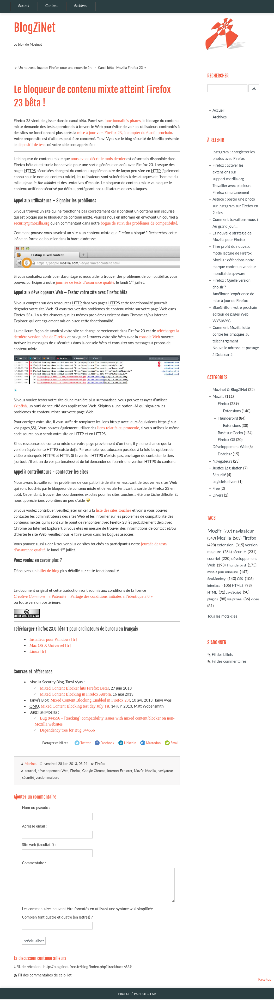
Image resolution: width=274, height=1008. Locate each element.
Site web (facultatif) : (39, 844)
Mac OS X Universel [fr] (50, 645)
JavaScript (233, 592)
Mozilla (150, 771)
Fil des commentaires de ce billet (45, 975)
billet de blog (48, 571)
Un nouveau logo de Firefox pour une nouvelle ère (55, 67)
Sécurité (219, 475)
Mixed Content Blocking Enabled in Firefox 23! (90, 700)
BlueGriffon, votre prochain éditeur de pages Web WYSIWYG (234, 314)
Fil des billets (222, 654)
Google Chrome (93, 771)
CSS (240, 579)
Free (216, 488)
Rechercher (218, 76)
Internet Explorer (119, 771)
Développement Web (229, 446)
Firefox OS (226, 439)
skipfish (20, 406)
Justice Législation (227, 468)
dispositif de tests (31, 144)
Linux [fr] (37, 651)
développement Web (53, 771)
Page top (264, 979)
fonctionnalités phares (122, 120)
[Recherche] (227, 88)
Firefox (100, 764)
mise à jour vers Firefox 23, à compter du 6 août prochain (124, 132)
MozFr (138, 771)
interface (213, 585)
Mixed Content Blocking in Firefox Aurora (75, 694)
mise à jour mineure (222, 572)
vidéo (255, 599)
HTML (212, 592)
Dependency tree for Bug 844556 (67, 730)
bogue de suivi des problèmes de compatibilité (139, 223)
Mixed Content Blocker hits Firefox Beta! (74, 688)
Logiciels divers (224, 481)
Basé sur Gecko (230, 433)
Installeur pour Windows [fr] (53, 639)
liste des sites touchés (113, 510)
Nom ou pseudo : (36, 807)
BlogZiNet (35, 27)
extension (225, 544)
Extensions (232, 411)
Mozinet (31, 764)
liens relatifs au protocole (118, 428)
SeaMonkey (216, 578)
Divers (217, 495)
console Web (149, 337)
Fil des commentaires (229, 661)
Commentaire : (34, 863)
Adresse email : (34, 826)
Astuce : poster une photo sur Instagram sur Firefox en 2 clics (235, 206)
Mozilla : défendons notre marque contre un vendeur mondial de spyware (234, 267)
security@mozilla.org (32, 223)
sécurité (28, 777)
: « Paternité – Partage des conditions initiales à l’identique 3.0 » (83, 596)
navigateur (165, 771)
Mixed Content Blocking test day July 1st (75, 706)
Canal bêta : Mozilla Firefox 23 (120, 67)
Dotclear (225, 454)
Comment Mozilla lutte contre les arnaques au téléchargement (231, 334)
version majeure (47, 777)
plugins (212, 599)
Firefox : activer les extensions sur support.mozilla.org (228, 172)
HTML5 (237, 585)
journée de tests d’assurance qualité (85, 282)
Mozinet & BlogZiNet (229, 389)
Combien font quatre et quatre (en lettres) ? (57, 917)
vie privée (234, 599)
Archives (219, 117)
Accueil (218, 110)
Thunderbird (228, 418)
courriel (30, 771)
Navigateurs (222, 461)
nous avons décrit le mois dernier (98, 158)
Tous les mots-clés (222, 616)
